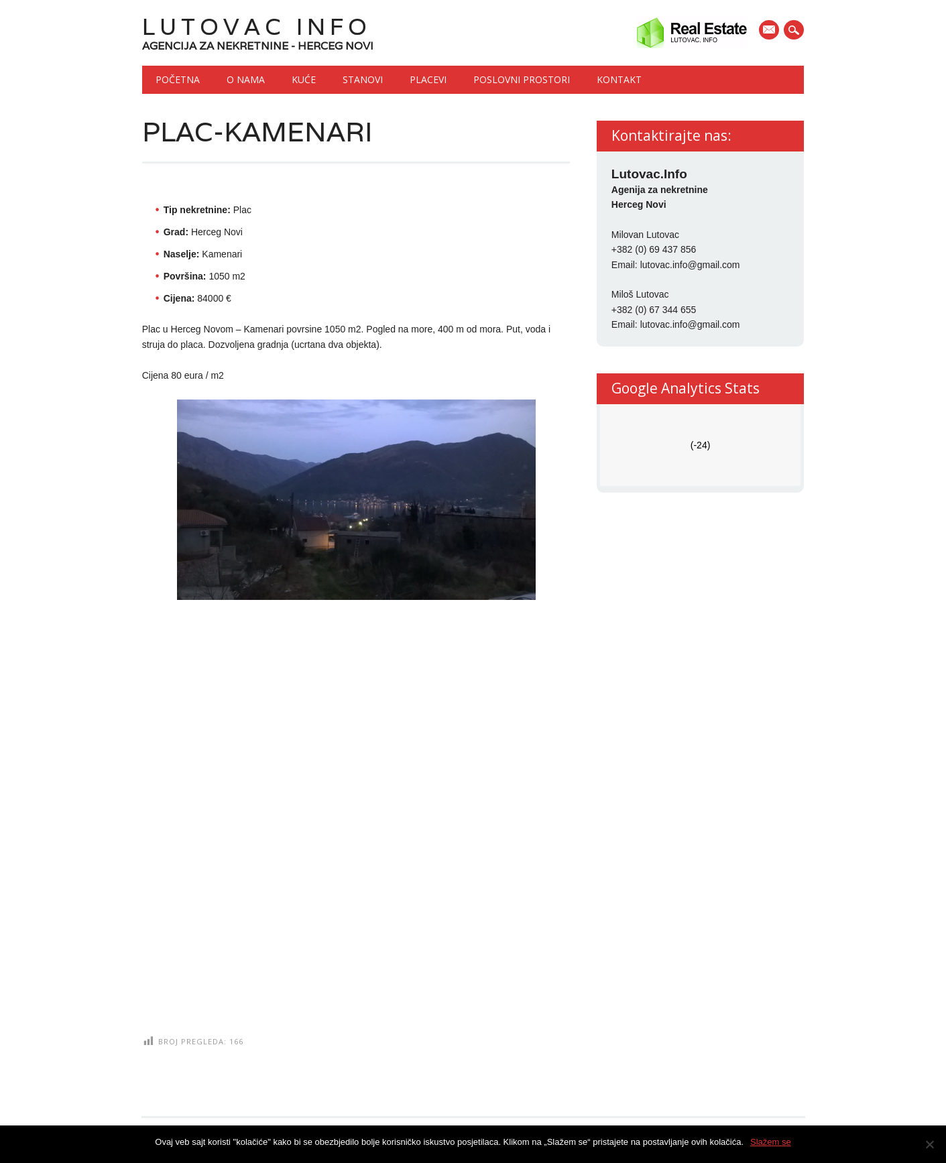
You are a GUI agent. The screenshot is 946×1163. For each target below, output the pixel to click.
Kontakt (619, 79)
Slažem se (770, 1142)
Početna (178, 79)
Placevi (428, 79)
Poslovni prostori (521, 79)
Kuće (304, 79)
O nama (246, 79)
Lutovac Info (256, 26)
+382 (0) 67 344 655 (654, 309)
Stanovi (363, 79)
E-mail (771, 31)
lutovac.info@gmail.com (690, 264)
